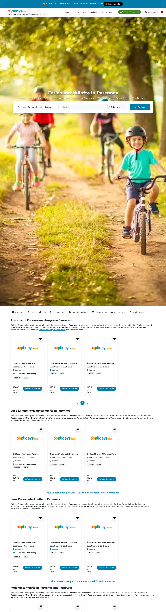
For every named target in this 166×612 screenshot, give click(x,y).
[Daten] (83, 107)
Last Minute (118, 312)
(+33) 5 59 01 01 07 (129, 12)
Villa (42, 312)
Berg (84, 12)
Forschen (140, 107)
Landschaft (94, 12)
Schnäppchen (57, 312)
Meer (77, 12)
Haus (31, 312)
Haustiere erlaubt (78, 312)
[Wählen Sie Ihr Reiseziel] (37, 107)
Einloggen (150, 12)
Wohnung (17, 312)
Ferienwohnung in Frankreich (52, 330)
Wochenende (136, 312)
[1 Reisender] (117, 107)
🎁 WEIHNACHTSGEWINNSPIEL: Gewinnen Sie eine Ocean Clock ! (83, 4)
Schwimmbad (99, 312)
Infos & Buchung (32, 389)
